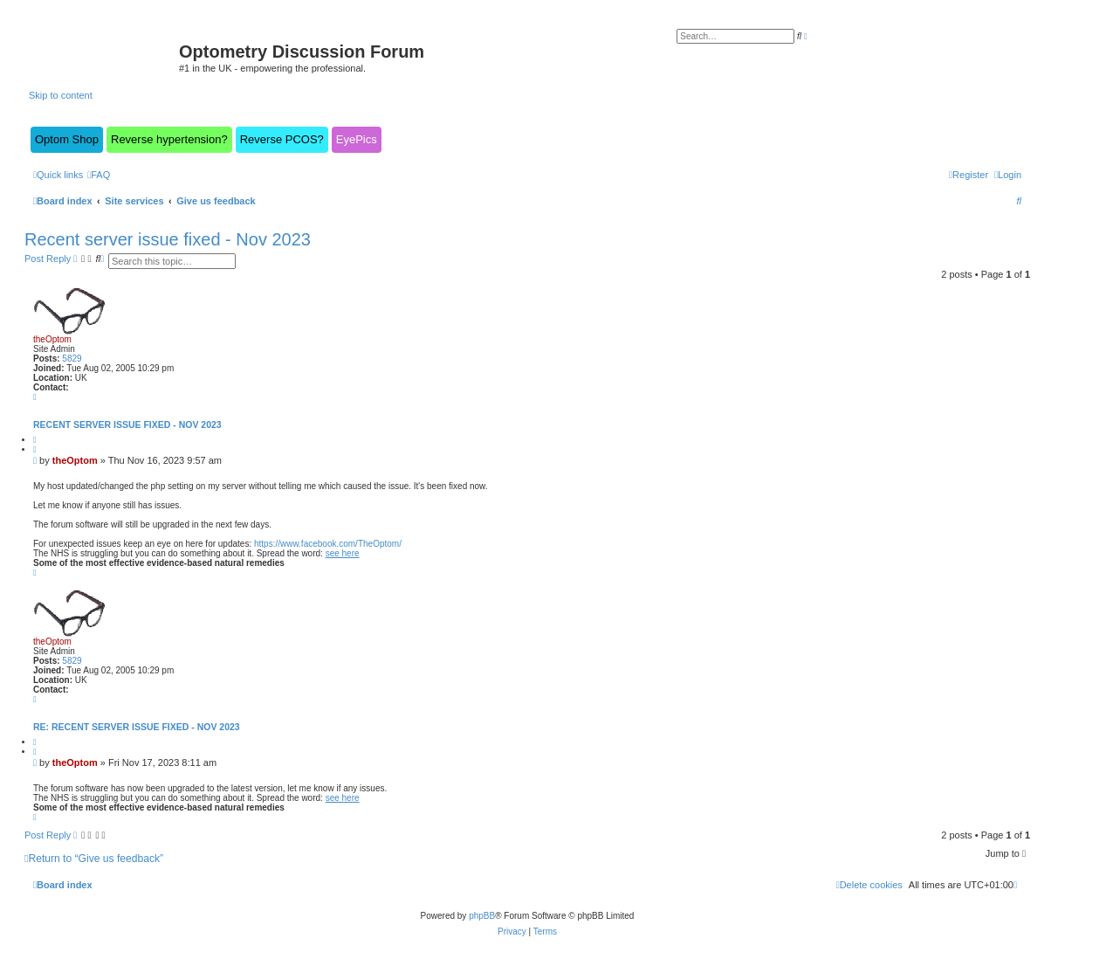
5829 (71, 358)
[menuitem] (98, 174)
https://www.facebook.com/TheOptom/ (328, 544)
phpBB (482, 916)
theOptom (52, 339)
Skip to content (61, 95)
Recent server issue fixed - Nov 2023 (167, 239)
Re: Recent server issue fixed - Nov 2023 (136, 726)
